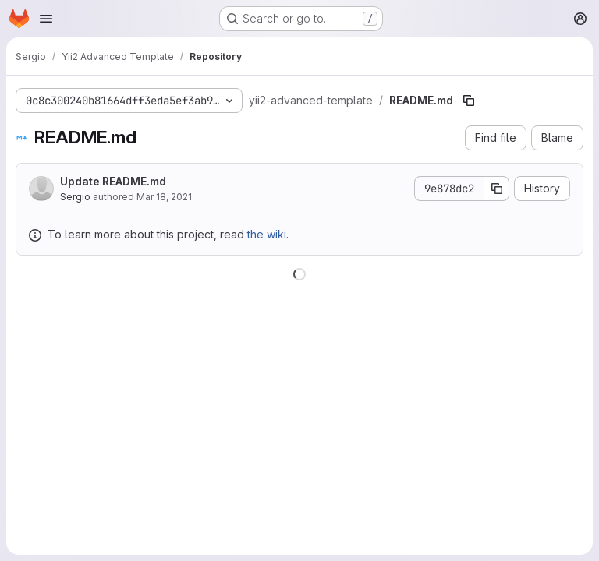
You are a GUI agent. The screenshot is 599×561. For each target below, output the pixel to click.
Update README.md (113, 181)
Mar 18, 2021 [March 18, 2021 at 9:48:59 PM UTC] (164, 197)
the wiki (266, 234)
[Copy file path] (468, 100)
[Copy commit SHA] (496, 188)
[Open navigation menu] (46, 18)
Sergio (75, 197)
